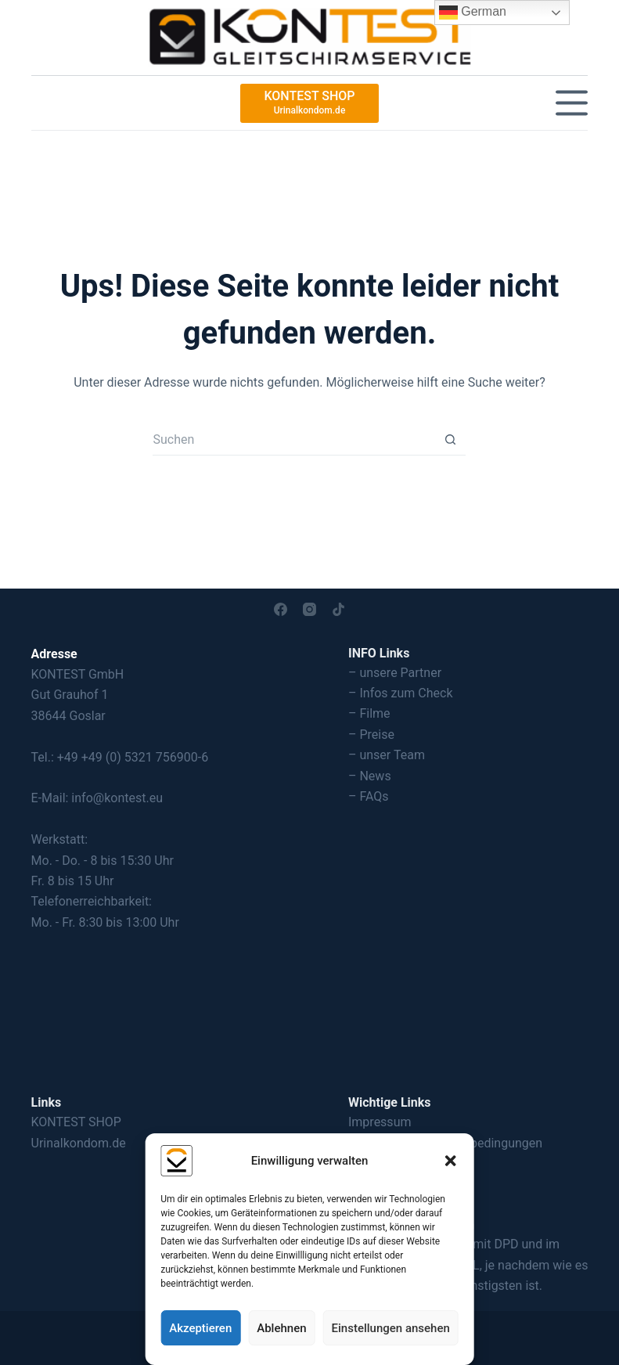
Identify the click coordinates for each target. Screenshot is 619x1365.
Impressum (380, 1122)
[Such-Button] (450, 440)
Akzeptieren (200, 1328)
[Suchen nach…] (293, 440)
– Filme (369, 713)
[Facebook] (280, 609)
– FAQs (368, 796)
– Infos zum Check (400, 693)
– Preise (371, 734)
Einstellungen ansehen (391, 1328)
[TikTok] (338, 609)
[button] (451, 1161)
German (472, 12)
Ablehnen (281, 1328)
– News (369, 776)
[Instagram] (309, 609)
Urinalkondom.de (78, 1143)
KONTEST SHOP (76, 1122)
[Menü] (572, 103)
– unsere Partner (394, 672)
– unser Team (386, 754)
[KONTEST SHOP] (309, 103)
